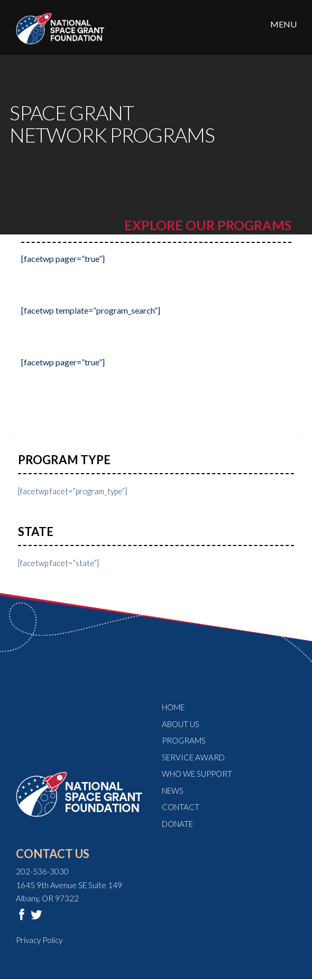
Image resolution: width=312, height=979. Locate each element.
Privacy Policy (39, 940)
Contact (180, 807)
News (172, 790)
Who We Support (197, 773)
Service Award (193, 757)
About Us (180, 724)
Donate (177, 824)
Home (173, 707)
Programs (184, 740)
